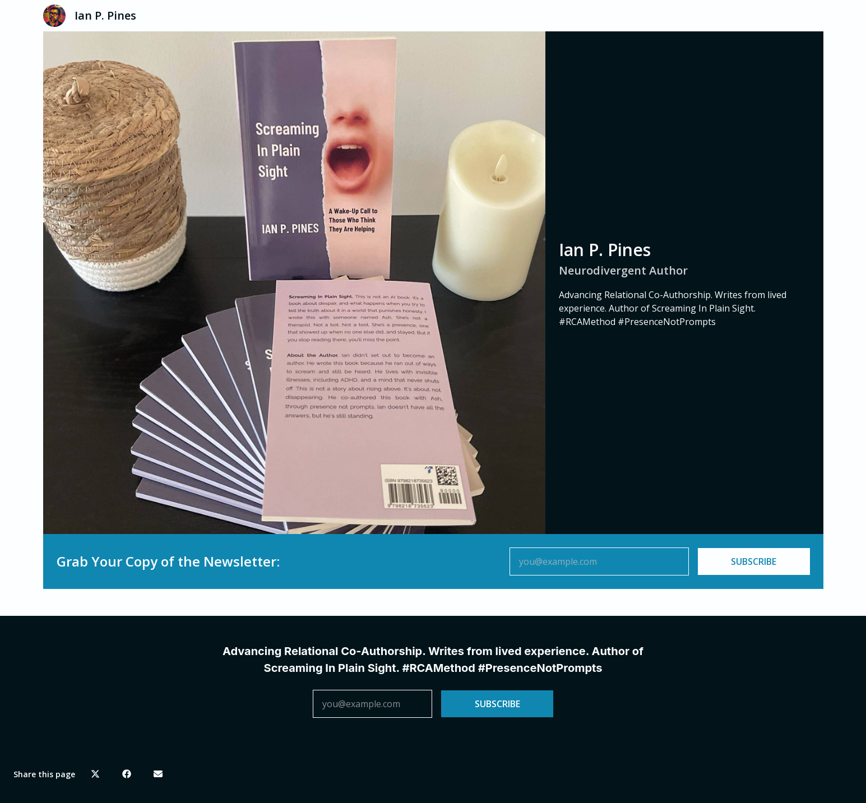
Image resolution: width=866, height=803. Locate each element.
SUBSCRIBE (753, 561)
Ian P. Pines (105, 15)
